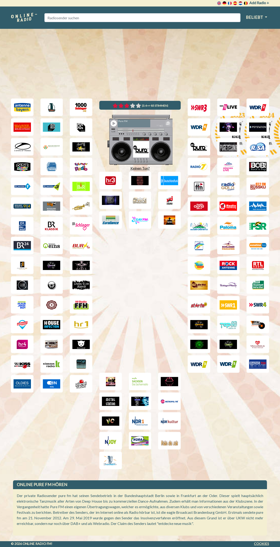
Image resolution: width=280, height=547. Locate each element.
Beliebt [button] (255, 17)
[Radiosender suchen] (142, 17)
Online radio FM (37, 544)
